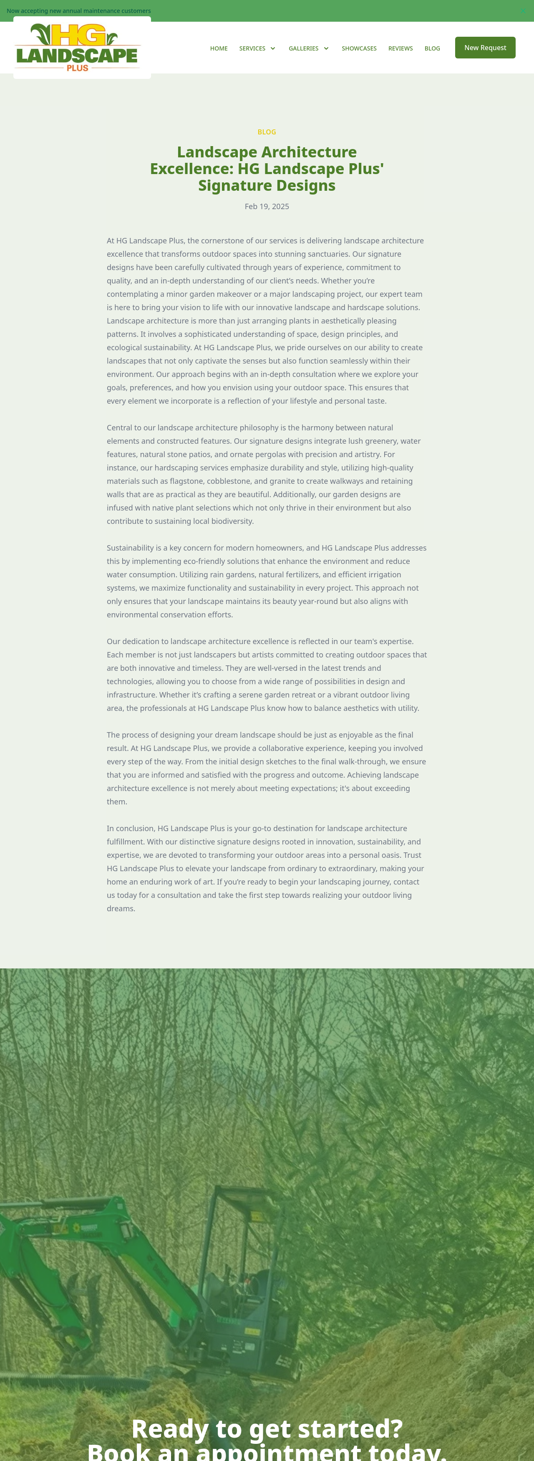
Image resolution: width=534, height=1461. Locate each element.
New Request (485, 58)
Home (219, 59)
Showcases (359, 59)
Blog (433, 59)
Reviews (400, 59)
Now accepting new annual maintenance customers (79, 11)
